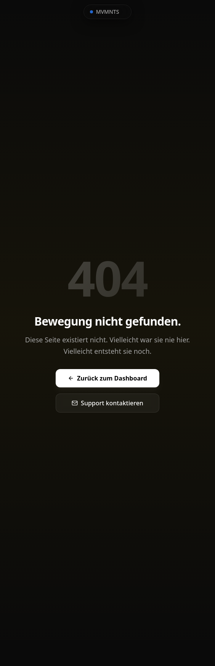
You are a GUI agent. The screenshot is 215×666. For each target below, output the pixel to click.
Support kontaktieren (107, 403)
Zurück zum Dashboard (107, 378)
